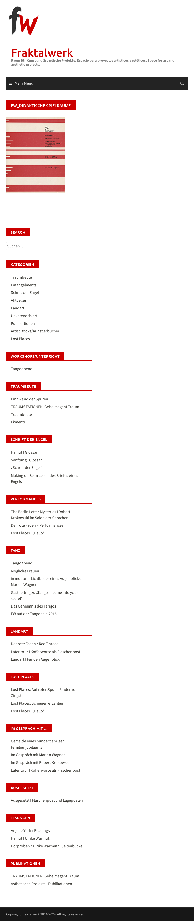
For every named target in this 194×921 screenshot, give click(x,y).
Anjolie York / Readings (30, 830)
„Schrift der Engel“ (26, 468)
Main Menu (24, 83)
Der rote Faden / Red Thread (35, 644)
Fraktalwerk (42, 53)
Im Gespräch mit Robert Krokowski (40, 763)
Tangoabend (21, 369)
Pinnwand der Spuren (29, 399)
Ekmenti (18, 422)
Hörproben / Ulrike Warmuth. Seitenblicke (46, 846)
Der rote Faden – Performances (37, 525)
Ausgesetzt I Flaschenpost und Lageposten (47, 800)
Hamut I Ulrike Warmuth (31, 838)
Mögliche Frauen (25, 571)
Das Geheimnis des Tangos (33, 606)
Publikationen (23, 323)
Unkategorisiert (24, 316)
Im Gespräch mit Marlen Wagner (38, 755)
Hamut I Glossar (24, 452)
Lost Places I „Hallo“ (28, 533)
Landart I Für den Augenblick (35, 659)
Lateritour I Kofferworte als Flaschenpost (45, 652)
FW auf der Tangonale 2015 (34, 614)
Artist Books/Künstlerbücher (35, 331)
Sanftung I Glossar (26, 460)
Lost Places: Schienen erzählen (37, 703)
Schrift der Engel (25, 293)
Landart (17, 308)
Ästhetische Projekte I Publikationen (41, 884)
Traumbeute (21, 277)
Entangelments (23, 285)
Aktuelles (19, 300)
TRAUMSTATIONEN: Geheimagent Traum (45, 407)
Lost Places (20, 339)
